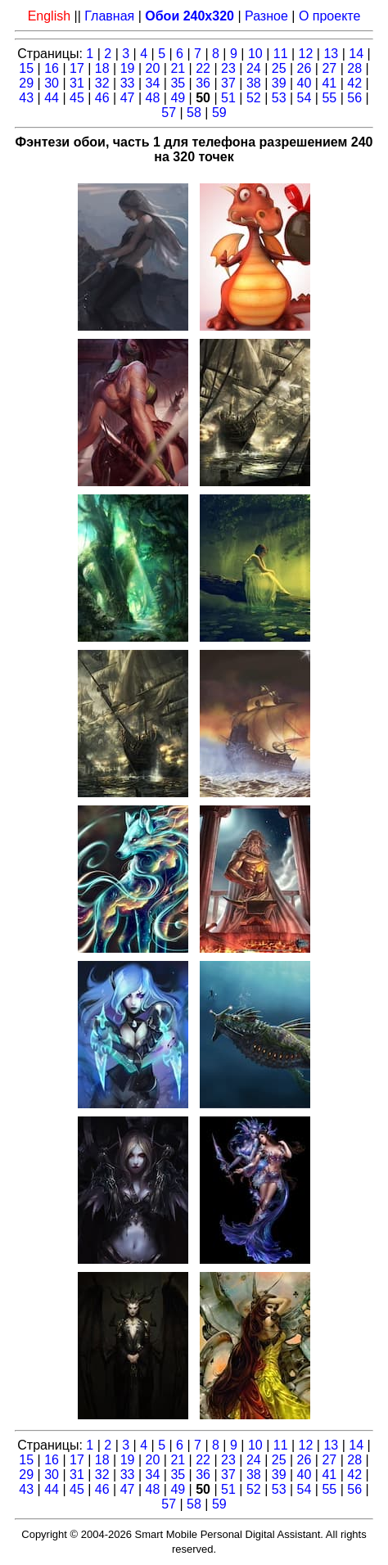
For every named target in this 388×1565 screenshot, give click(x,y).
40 (304, 83)
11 (280, 54)
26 (304, 68)
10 (255, 54)
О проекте (329, 16)
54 (304, 98)
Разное (266, 16)
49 (177, 98)
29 (26, 83)
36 (203, 83)
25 (279, 68)
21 (177, 68)
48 (153, 98)
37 (228, 83)
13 (330, 54)
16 (51, 68)
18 (102, 68)
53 (279, 98)
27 (329, 68)
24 (253, 68)
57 (168, 113)
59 (219, 113)
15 (26, 68)
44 (51, 98)
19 (127, 68)
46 (102, 98)
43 (26, 98)
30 (51, 83)
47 (127, 98)
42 (354, 83)
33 (127, 83)
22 (203, 68)
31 (77, 83)
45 (77, 98)
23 (228, 68)
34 (153, 83)
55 (329, 98)
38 (253, 83)
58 (194, 113)
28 (354, 68)
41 (329, 83)
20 (153, 68)
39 (279, 83)
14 (356, 54)
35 (177, 83)
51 (228, 98)
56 (354, 98)
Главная (109, 16)
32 (102, 83)
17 (77, 68)
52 (253, 98)
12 (306, 54)
